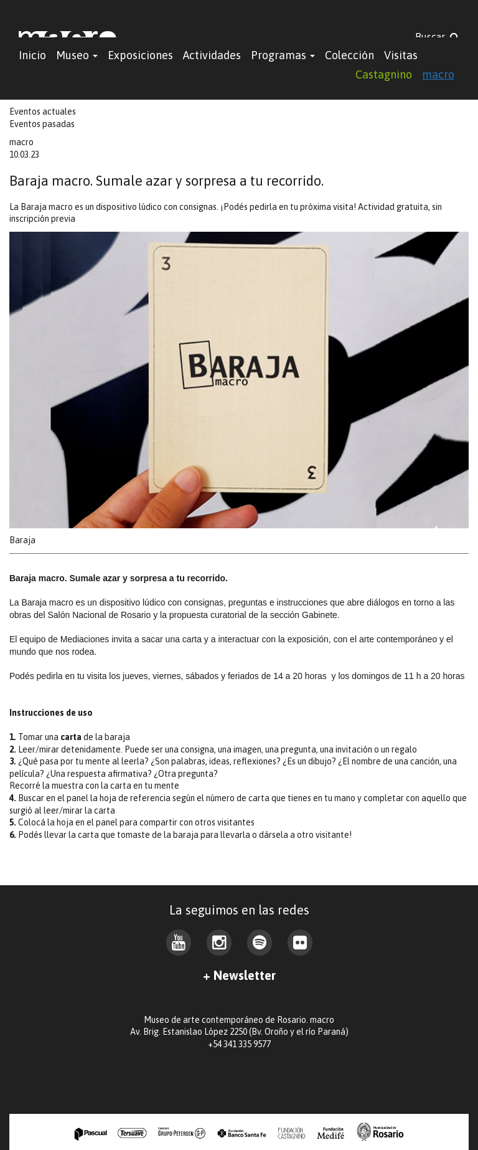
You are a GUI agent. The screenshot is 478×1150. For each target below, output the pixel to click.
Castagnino (383, 74)
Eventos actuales (42, 111)
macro (438, 74)
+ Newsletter (239, 975)
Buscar (437, 36)
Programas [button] (283, 55)
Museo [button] (77, 55)
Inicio (32, 55)
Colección (349, 55)
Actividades (212, 55)
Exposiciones (140, 55)
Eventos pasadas (42, 124)
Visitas (401, 55)
